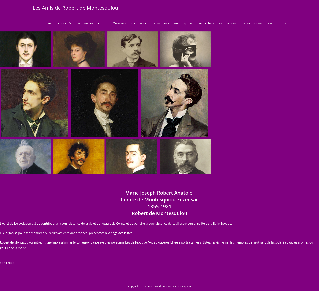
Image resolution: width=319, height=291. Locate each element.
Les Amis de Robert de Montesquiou (75, 7)
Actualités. (125, 233)
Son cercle (7, 263)
